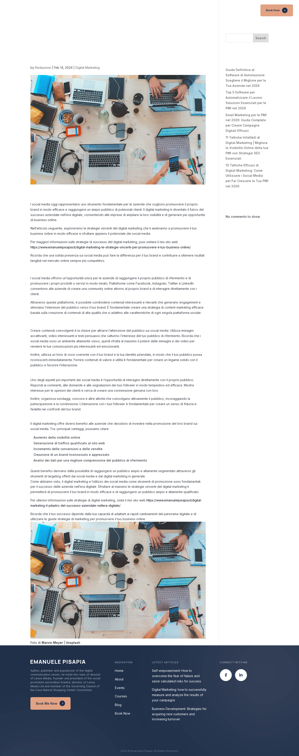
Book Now (273, 10)
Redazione (43, 67)
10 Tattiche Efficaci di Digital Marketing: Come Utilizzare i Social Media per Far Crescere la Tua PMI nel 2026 (247, 175)
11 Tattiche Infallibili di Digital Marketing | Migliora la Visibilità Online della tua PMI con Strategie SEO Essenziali (247, 148)
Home (190, 10)
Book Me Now (46, 703)
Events (219, 10)
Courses (236, 10)
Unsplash (73, 642)
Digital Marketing (87, 67)
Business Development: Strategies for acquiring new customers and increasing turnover (179, 714)
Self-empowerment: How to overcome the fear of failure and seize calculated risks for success (176, 676)
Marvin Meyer (52, 642)
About (204, 10)
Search (260, 38)
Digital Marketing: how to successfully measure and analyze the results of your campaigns (179, 695)
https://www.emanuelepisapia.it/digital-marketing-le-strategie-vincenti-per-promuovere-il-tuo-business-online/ (110, 247)
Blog (251, 10)
